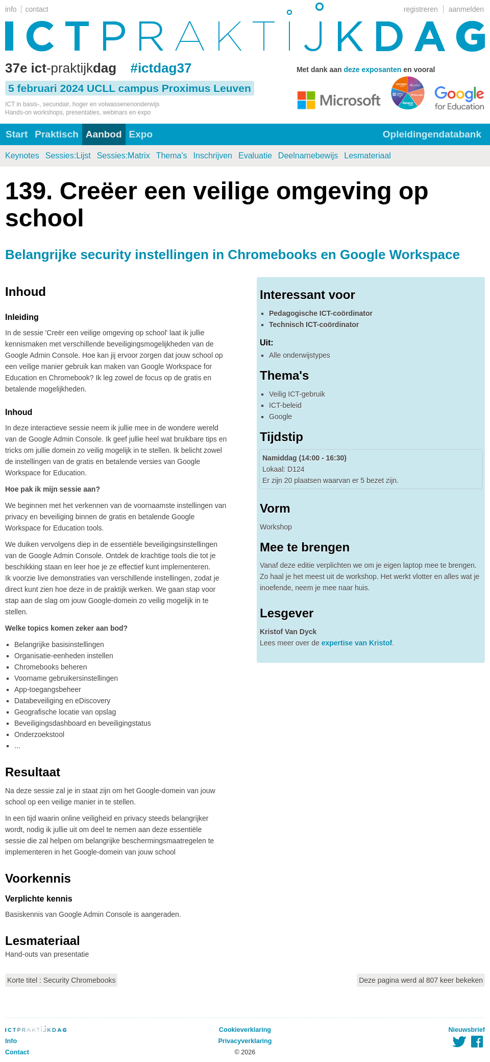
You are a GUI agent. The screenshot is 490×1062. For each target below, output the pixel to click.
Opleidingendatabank (432, 134)
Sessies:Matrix (123, 155)
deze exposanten (372, 69)
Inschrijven (212, 155)
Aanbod (104, 134)
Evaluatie (255, 155)
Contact (17, 1052)
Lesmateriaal (367, 155)
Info (11, 1041)
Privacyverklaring (245, 1041)
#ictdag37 (160, 68)
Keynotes (22, 155)
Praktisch (57, 134)
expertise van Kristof (357, 643)
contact (37, 9)
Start (17, 134)
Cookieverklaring (245, 1029)
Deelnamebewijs (308, 155)
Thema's (171, 155)
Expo (141, 134)
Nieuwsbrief (467, 1029)
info (11, 9)
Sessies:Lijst (68, 155)
